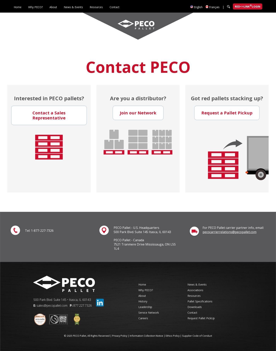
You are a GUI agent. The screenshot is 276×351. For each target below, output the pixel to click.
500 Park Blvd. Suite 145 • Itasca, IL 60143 (62, 300)
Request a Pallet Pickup (226, 113)
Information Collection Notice (146, 335)
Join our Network (138, 113)
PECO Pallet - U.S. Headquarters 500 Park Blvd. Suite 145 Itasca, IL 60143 (142, 230)
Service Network (148, 312)
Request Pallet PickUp (201, 318)
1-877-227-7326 (42, 230)
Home (17, 7)
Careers (143, 318)
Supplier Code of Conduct (197, 335)
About (53, 7)
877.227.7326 (82, 305)
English (196, 7)
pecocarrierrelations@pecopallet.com (229, 232)
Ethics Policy (173, 335)
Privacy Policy (119, 335)
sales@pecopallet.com (52, 305)
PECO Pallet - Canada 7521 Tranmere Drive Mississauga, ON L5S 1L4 (145, 244)
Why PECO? (35, 7)
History (142, 301)
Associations (195, 290)
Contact (114, 7)
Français (212, 7)
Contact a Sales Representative (49, 115)
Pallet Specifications (199, 301)
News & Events (73, 7)
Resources (96, 7)
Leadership (145, 307)
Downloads (194, 307)
